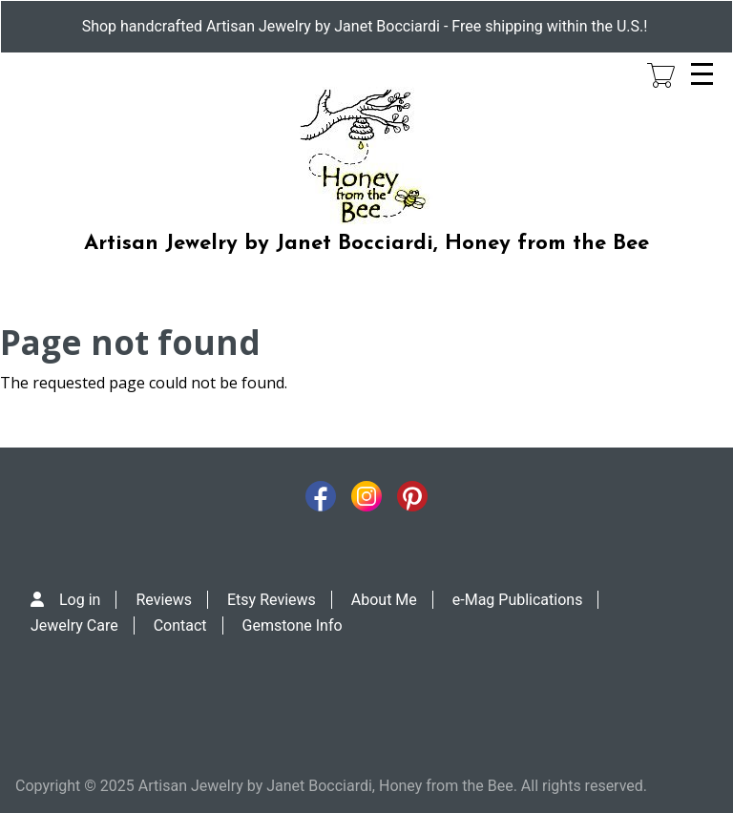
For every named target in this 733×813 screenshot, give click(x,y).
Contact (180, 625)
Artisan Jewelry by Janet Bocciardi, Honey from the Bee (366, 244)
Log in (79, 600)
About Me (384, 600)
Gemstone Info (292, 625)
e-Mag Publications (517, 600)
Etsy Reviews (271, 600)
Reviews (164, 600)
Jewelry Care (74, 625)
